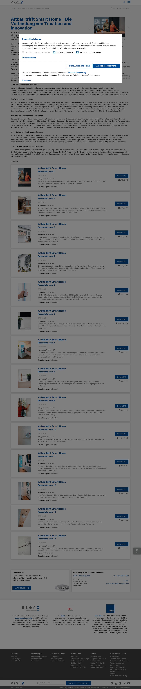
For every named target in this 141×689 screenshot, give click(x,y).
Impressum (26, 80)
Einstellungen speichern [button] (79, 66)
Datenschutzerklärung (77, 73)
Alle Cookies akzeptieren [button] (106, 66)
